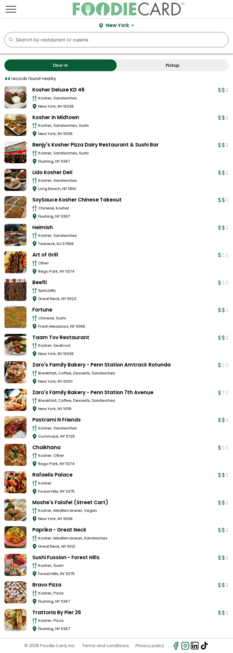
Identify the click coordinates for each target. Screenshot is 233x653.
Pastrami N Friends (56, 419)
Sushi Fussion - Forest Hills (66, 557)
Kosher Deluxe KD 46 (58, 89)
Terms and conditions (105, 646)
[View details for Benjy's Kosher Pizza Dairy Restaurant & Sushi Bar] (15, 152)
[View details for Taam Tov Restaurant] (15, 345)
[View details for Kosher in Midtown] (15, 125)
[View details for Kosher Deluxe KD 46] (15, 97)
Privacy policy (149, 646)
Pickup (173, 65)
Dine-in (60, 65)
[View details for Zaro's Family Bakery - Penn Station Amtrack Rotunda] (15, 372)
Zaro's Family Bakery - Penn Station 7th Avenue (92, 392)
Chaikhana (46, 447)
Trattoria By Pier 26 (56, 612)
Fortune (42, 309)
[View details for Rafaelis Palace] (15, 482)
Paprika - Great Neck (59, 529)
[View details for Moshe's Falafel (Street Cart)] (15, 510)
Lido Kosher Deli (52, 172)
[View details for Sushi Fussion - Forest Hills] (15, 565)
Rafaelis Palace (52, 474)
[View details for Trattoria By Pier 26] (15, 620)
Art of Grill (45, 254)
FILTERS (222, 39)
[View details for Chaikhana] (15, 455)
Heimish (42, 227)
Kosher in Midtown (55, 117)
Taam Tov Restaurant (60, 337)
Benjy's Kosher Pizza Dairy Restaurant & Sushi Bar (95, 144)
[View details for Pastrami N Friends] (15, 427)
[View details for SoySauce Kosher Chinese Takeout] (15, 207)
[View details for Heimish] (15, 235)
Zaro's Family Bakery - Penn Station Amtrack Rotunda (101, 364)
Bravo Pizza (46, 584)
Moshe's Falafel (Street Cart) (70, 502)
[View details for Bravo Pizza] (15, 592)
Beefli (39, 282)
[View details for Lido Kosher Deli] (15, 180)
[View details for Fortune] (15, 317)
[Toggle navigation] (11, 9)
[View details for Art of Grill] (15, 262)
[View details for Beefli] (15, 290)
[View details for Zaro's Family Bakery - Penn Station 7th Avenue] (15, 400)
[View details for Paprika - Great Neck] (15, 537)
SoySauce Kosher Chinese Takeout (77, 199)
